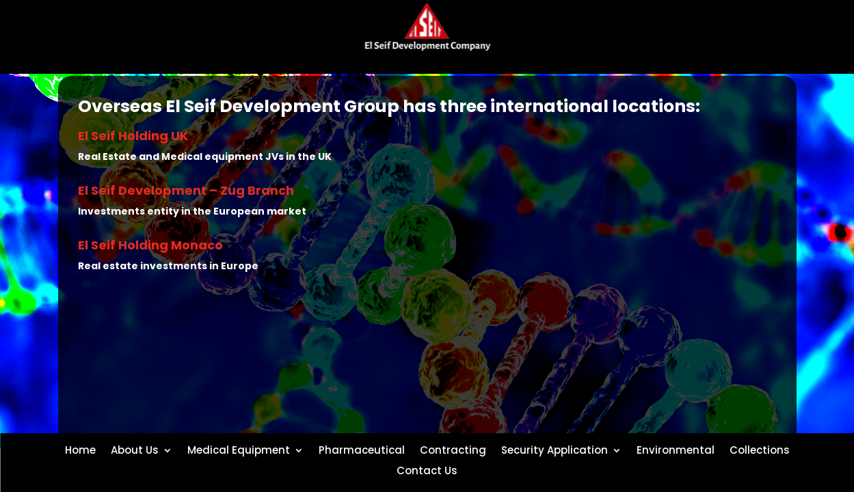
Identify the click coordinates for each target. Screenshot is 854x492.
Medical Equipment (238, 449)
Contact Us (427, 469)
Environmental (676, 449)
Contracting (453, 449)
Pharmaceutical (362, 449)
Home (80, 449)
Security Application (554, 449)
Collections (760, 449)
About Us (135, 449)
